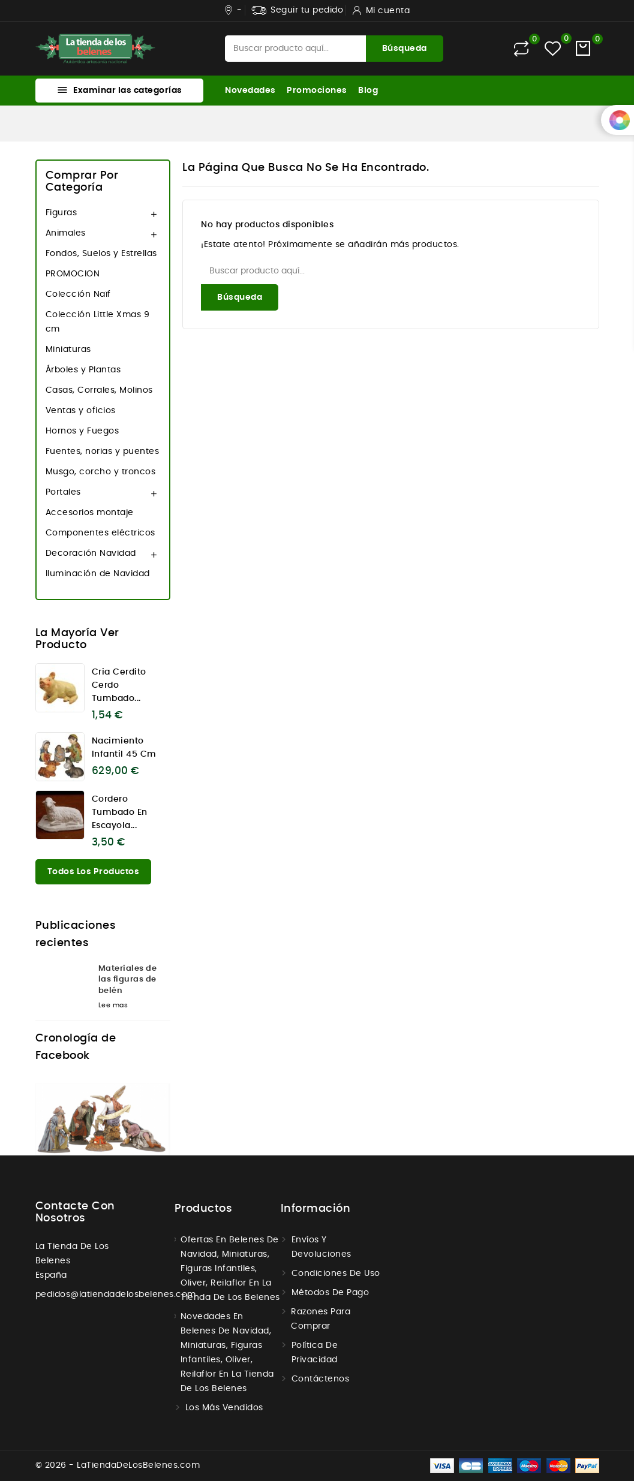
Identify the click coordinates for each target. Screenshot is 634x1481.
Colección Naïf (78, 294)
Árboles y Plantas (83, 370)
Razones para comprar (320, 1319)
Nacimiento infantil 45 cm (124, 747)
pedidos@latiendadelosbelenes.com (115, 1294)
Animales (66, 233)
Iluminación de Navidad (98, 574)
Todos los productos (93, 872)
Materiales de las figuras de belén (127, 979)
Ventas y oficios (81, 411)
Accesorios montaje (90, 512)
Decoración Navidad (91, 553)
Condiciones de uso (336, 1273)
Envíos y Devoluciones (321, 1247)
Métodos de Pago (330, 1293)
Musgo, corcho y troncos (101, 472)
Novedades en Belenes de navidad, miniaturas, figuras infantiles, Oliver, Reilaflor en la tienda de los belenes (227, 1353)
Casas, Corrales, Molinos (99, 390)
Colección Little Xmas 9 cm (98, 322)
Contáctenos (321, 1379)
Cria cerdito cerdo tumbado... (119, 685)
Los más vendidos (224, 1408)
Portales (63, 492)
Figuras (61, 213)
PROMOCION (73, 274)
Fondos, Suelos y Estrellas (101, 253)
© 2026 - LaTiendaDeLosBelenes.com (117, 1465)
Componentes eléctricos (100, 533)
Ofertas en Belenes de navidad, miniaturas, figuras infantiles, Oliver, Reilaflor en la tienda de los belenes (230, 1269)
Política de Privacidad (315, 1352)
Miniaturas (68, 349)
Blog (368, 90)
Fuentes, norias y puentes (103, 451)
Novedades (250, 90)
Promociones (317, 90)
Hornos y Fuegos (82, 431)
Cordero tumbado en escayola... (120, 812)
